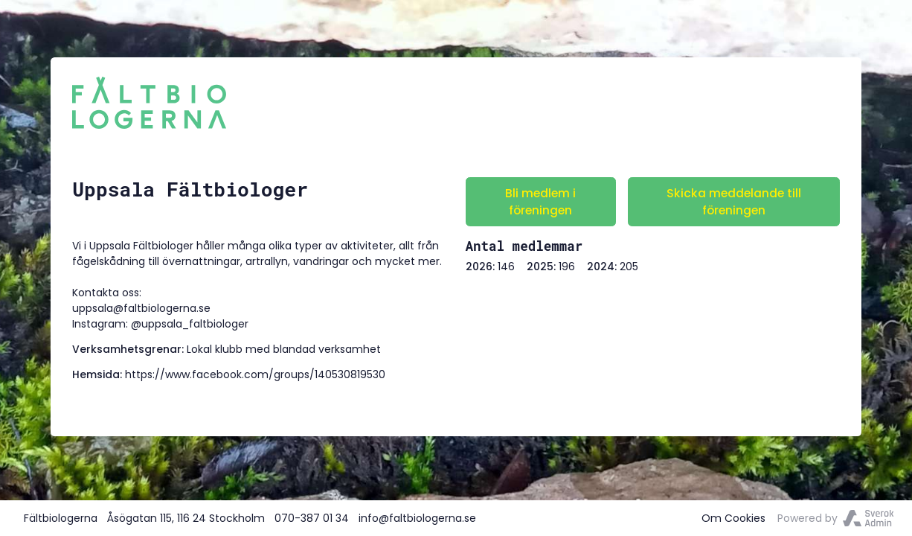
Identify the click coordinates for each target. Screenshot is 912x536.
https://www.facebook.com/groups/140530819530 (255, 374)
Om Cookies (733, 518)
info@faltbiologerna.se (417, 518)
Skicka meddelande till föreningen (734, 201)
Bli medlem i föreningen (540, 201)
